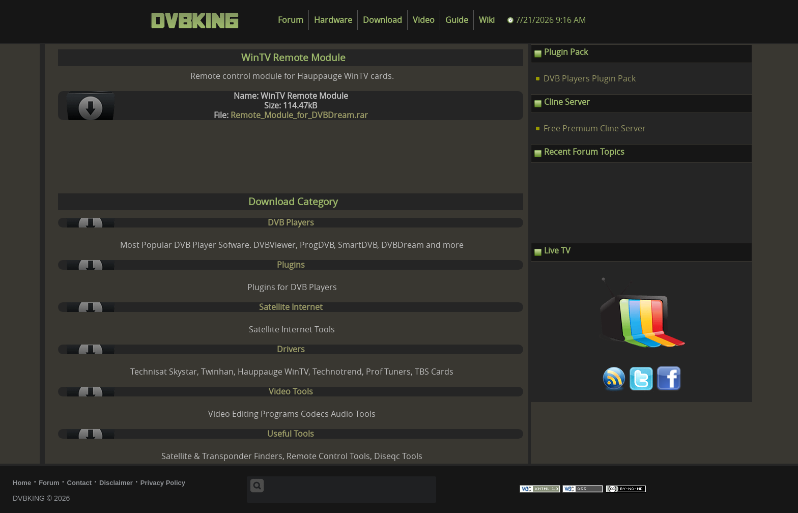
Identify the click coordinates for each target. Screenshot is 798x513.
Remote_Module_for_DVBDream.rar (299, 115)
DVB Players (291, 222)
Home (22, 483)
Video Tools (291, 391)
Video (424, 20)
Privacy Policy (162, 483)
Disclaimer (116, 483)
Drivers (291, 349)
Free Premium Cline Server (595, 128)
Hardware (333, 20)
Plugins (291, 265)
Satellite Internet (291, 307)
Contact (79, 483)
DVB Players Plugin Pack (590, 78)
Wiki (487, 20)
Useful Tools (290, 434)
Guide (456, 20)
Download (382, 20)
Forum (290, 20)
